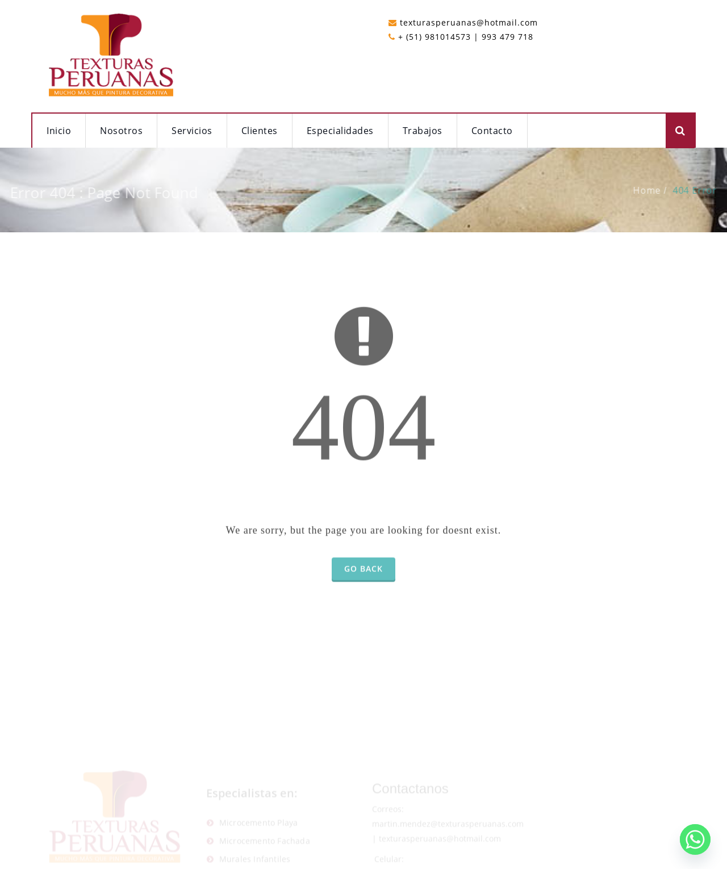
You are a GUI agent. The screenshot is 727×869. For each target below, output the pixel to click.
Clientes (259, 130)
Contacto (492, 130)
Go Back (363, 579)
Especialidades (340, 130)
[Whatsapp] (695, 839)
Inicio (59, 130)
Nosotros (121, 130)
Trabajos (422, 130)
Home (657, 190)
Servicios (192, 130)
